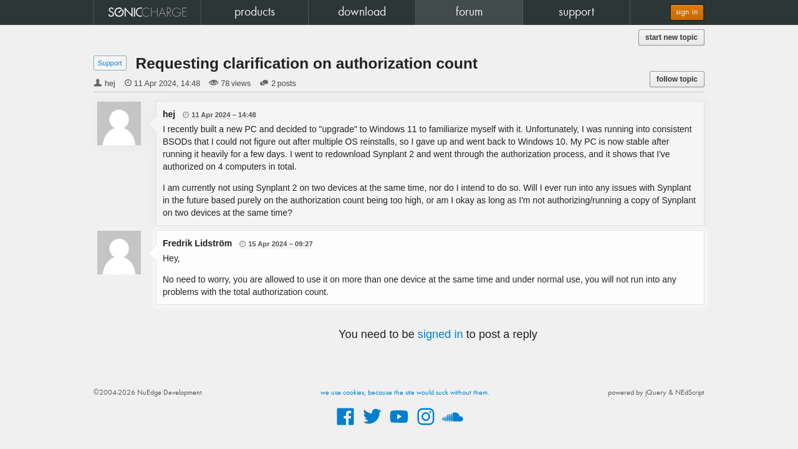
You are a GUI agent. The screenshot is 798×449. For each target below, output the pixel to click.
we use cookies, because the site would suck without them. (404, 393)
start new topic (671, 37)
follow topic (677, 79)
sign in (687, 12)
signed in (440, 334)
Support (110, 63)
